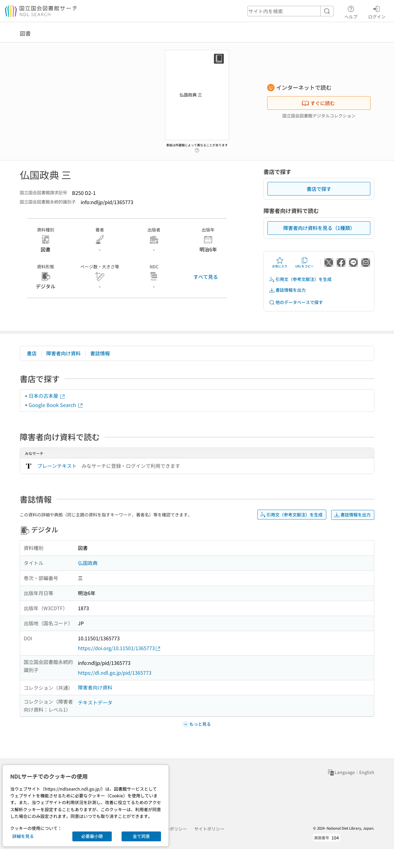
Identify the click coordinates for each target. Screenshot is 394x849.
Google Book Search (56, 405)
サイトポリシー (209, 829)
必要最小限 (92, 836)
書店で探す (319, 188)
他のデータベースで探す (296, 302)
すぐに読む (318, 103)
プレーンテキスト (57, 465)
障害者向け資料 (63, 353)
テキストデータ (95, 702)
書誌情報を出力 (287, 290)
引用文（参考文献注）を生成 (300, 279)
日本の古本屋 (47, 395)
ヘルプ (350, 11)
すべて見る (205, 276)
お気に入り (279, 262)
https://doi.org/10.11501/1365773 (119, 648)
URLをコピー (304, 262)
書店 (32, 353)
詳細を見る (23, 836)
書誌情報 (100, 353)
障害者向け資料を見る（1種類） (319, 227)
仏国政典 (88, 563)
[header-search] (290, 11)
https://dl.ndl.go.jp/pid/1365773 (114, 672)
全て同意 (141, 836)
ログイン (376, 11)
